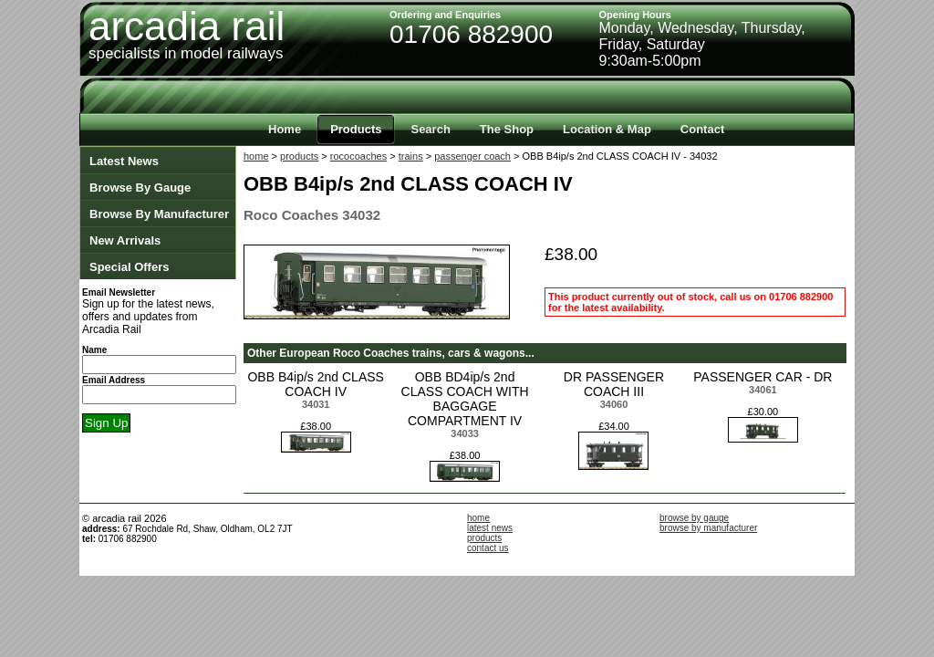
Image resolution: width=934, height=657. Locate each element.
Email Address (113, 380)
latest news (490, 528)
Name (94, 350)
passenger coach (472, 156)
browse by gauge (694, 518)
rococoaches (358, 156)
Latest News (124, 161)
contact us (488, 548)
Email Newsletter (118, 292)
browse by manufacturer (708, 528)
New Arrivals (125, 240)
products (299, 156)
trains (411, 156)
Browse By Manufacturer (159, 214)
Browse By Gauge (140, 187)
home (256, 156)
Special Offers (129, 267)
